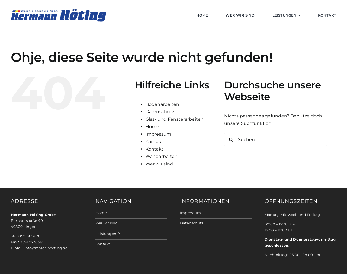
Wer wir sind (159, 164)
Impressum (158, 134)
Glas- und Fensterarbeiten (175, 119)
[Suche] (231, 139)
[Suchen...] (275, 139)
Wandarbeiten (162, 156)
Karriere (154, 141)
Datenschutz (160, 111)
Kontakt (155, 149)
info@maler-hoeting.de (46, 248)
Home (152, 126)
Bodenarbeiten (162, 104)
